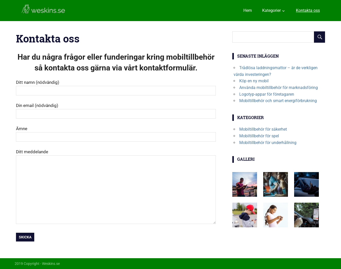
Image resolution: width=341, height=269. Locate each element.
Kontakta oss (308, 10)
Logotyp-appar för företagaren (266, 94)
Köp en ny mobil (254, 80)
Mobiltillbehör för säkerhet (263, 129)
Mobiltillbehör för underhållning (267, 142)
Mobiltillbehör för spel (259, 135)
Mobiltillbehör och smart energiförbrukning (278, 100)
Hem (247, 10)
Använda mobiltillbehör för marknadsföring (278, 87)
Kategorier (271, 10)
